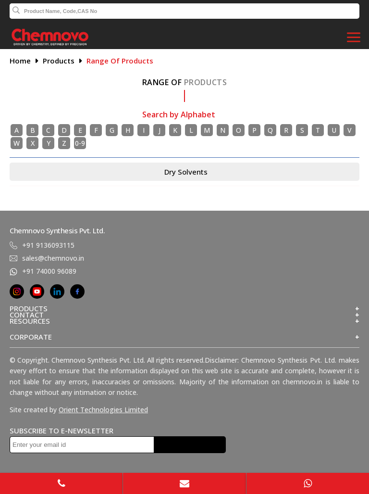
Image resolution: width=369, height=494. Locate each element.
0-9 (80, 143)
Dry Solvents (186, 172)
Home (20, 60)
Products (58, 60)
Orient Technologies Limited (103, 409)
